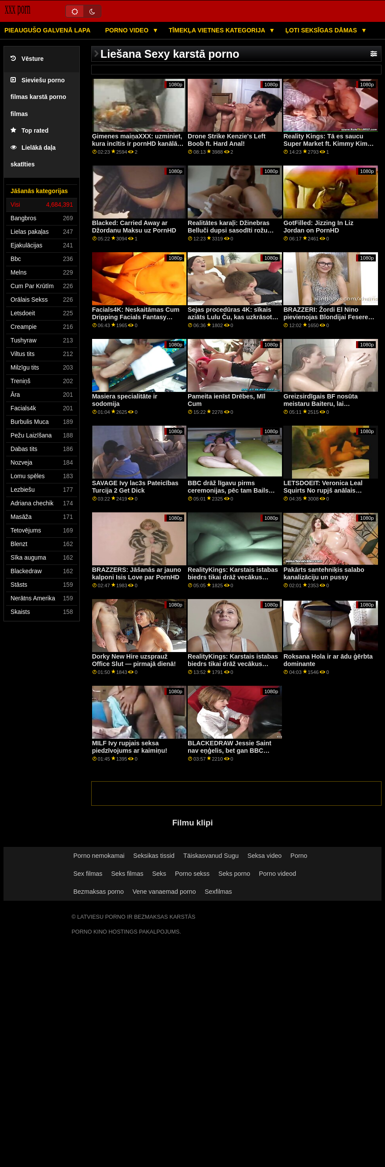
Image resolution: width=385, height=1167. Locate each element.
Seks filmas (127, 873)
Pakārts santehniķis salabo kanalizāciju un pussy (323, 573)
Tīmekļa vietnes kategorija (218, 30)
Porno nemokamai (99, 855)
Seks (159, 873)
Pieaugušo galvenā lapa (47, 30)
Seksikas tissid (154, 855)
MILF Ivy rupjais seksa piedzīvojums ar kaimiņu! (130, 747)
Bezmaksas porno (98, 891)
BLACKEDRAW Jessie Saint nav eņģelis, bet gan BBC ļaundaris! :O (229, 750)
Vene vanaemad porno (164, 891)
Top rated (30, 130)
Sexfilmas (218, 891)
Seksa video (264, 855)
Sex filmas (87, 873)
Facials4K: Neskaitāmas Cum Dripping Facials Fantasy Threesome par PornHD (136, 317)
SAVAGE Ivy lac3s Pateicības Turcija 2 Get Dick (135, 486)
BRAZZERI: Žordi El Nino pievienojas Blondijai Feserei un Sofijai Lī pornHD (326, 317)
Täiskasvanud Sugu (211, 855)
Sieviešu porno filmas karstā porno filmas (38, 97)
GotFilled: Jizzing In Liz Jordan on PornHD (318, 226)
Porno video (127, 30)
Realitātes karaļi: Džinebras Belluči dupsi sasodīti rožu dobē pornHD (229, 230)
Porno (298, 855)
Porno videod (277, 873)
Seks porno (234, 873)
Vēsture (27, 59)
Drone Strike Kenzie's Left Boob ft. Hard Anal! (226, 140)
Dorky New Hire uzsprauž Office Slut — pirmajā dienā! (134, 660)
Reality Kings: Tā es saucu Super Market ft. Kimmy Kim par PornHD (325, 143)
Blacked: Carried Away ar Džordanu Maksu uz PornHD (134, 226)
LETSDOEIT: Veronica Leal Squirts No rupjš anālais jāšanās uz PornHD (322, 490)
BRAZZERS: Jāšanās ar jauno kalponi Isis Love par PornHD (136, 573)
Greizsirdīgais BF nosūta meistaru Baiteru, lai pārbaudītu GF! (320, 403)
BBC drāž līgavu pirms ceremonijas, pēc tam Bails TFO (228, 490)
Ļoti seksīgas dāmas (322, 30)
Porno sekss (192, 873)
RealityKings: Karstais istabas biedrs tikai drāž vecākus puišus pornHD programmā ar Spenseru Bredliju (233, 580)
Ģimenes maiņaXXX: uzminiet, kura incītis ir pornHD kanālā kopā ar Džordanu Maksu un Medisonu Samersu (137, 147)
